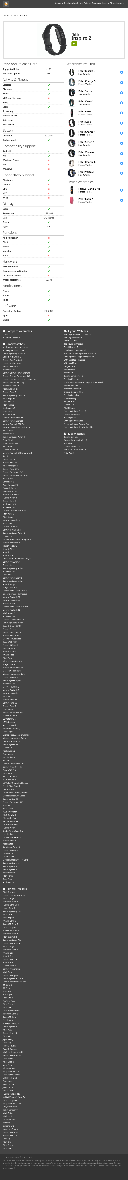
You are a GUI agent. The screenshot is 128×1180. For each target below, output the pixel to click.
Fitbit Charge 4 (9, 927)
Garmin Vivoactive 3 (11, 677)
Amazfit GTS (8, 552)
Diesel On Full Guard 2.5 (13, 619)
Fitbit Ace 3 (69, 453)
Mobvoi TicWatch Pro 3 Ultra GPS (17, 427)
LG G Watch (8, 853)
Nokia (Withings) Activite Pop (76, 424)
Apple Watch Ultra (10, 389)
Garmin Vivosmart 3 (11, 969)
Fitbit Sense (8, 517)
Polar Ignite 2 (8, 478)
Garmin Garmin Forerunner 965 (16, 373)
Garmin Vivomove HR (73, 376)
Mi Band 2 (7, 985)
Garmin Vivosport (10, 975)
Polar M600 (8, 754)
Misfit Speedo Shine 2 (12, 1010)
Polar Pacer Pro (9, 414)
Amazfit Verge (9, 584)
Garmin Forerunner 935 (13, 712)
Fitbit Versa (7, 658)
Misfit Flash (8, 1116)
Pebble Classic (9, 872)
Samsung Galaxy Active (13, 581)
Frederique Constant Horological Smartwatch (83, 382)
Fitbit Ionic (7, 696)
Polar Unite (7, 523)
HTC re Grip (8, 1090)
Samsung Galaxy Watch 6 (14, 353)
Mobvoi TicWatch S (11, 693)
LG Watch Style (9, 719)
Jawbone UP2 (8, 1087)
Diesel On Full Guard (12, 670)
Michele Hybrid (70, 369)
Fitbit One (7, 1142)
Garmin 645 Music (11, 645)
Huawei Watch (9, 827)
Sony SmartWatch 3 (11, 847)
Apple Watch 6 (9, 507)
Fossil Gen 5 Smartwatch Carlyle (17, 558)
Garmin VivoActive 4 (11, 562)
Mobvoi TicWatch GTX (12, 526)
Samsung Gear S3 (10, 744)
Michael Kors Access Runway (15, 606)
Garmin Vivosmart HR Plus (14, 981)
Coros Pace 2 (8, 481)
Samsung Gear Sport (12, 680)
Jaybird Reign (8, 1039)
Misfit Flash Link (10, 1078)
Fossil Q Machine (71, 379)
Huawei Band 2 (9, 965)
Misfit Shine (8, 1113)
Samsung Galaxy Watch (13, 622)
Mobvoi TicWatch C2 (11, 610)
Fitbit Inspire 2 (9, 917)
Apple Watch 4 (9, 616)
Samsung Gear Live (11, 863)
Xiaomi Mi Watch (10, 491)
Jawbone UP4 (8, 1084)
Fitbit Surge (8, 876)
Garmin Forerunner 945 (13, 472)
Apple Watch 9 (9, 369)
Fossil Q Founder (10, 776)
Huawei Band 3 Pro (11, 930)
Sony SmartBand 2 (11, 1071)
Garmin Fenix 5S (10, 703)
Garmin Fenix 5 (9, 706)
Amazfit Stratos (9, 651)
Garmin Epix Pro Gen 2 (12, 360)
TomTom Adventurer (12, 741)
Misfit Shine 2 (8, 1058)
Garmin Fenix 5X (10, 699)
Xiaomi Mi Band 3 (10, 949)
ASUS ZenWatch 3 (10, 725)
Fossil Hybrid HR (71, 347)
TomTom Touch (9, 1001)
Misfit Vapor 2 (9, 613)
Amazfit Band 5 (9, 921)
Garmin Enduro (9, 459)
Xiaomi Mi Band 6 (10, 901)
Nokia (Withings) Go (11, 1023)
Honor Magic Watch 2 (12, 443)
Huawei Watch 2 (10, 715)
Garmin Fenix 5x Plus (12, 632)
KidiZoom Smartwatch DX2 (75, 449)
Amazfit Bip (8, 962)
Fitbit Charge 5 (9, 898)
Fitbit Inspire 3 (9, 398)
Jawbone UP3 (8, 1122)
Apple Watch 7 (9, 433)
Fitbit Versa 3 (8, 514)
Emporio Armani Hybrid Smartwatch (80, 353)
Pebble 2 (6, 760)
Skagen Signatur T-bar (73, 392)
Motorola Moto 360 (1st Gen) (15, 860)
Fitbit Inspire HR (10, 937)
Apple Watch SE (9, 504)
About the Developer (12, 337)
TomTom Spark (9, 789)
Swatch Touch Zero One (13, 831)
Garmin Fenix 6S (10, 462)
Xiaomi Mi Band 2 (10, 1013)
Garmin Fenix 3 (9, 840)
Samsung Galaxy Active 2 (14, 568)
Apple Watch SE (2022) (12, 385)
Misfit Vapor (8, 731)
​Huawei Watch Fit (10, 449)
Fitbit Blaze (7, 773)
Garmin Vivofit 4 (10, 959)
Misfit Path (68, 372)
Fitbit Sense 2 (8, 405)
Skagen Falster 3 (10, 546)
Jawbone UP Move (10, 1129)
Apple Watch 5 (9, 571)
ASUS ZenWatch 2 (10, 779)
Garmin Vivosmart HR (12, 1055)
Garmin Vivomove (72, 414)
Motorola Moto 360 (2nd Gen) (16, 792)
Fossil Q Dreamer (10, 1049)
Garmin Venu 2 (9, 501)
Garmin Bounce (71, 437)
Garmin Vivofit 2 (10, 1135)
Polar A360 (7, 1029)
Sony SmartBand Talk (12, 1103)
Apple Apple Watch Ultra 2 (14, 350)
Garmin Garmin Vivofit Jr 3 (75, 440)
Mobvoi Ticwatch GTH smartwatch (17, 453)
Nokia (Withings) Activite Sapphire (79, 427)
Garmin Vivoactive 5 (11, 366)
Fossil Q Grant (70, 417)
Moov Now (7, 1065)
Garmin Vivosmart (11, 1132)
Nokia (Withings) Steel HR (75, 411)
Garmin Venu (8, 565)
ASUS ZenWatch (10, 815)
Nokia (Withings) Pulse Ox (14, 1097)
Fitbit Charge (8, 1145)
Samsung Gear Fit (10, 1110)
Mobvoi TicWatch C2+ (12, 520)
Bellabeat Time (70, 340)
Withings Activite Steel (73, 420)
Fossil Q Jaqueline (71, 395)
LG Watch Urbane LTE (12, 837)
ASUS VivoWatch (10, 811)
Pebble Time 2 (9, 757)
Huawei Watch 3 (10, 497)
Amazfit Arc (8, 956)
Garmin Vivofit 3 (10, 1033)
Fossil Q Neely (70, 398)
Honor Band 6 (9, 908)
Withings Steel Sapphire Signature (79, 356)
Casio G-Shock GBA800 (13, 626)
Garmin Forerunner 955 (13, 421)
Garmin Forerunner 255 (13, 417)
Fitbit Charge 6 (9, 892)
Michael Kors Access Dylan (14, 738)
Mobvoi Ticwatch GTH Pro (14, 424)
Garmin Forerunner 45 (12, 578)
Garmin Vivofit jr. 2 (72, 446)
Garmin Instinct (9, 603)
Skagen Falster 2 (10, 587)
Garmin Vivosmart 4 (11, 943)
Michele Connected (72, 388)
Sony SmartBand (10, 1106)
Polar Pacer (8, 411)
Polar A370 (7, 991)
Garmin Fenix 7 (9, 392)
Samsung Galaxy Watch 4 (14, 437)
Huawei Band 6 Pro (11, 905)
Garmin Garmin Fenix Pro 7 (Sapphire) (19, 379)
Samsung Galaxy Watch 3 (14, 533)
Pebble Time (8, 834)
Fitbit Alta (7, 1036)
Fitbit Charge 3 (9, 946)
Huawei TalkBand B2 (12, 1094)
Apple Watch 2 (9, 751)
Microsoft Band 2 (10, 1068)
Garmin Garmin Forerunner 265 (16, 376)
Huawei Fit (7, 747)
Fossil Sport (8, 446)
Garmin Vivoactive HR (12, 767)
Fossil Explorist (9, 648)
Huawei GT (7, 536)
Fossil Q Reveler (9, 1045)
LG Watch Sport (9, 722)
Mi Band (6, 988)
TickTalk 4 (68, 443)
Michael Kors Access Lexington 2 (17, 539)
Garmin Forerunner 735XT (14, 763)
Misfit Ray (7, 1042)
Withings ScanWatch (73, 337)
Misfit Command (71, 385)
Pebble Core (8, 1020)
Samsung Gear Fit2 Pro (13, 978)
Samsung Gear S (10, 869)
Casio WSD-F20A (10, 642)
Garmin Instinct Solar (12, 530)
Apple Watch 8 (9, 408)
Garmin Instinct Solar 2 (13, 363)
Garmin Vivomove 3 (11, 542)
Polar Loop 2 (8, 1062)
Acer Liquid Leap (10, 994)
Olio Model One (9, 818)
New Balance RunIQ (11, 728)
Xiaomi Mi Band (9, 1017)
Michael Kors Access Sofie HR (15, 590)
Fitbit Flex (7, 1148)
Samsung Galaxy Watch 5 (14, 395)
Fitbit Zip (6, 1138)
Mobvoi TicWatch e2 (11, 600)
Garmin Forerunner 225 (13, 802)
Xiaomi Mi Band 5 (10, 924)
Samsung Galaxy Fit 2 (12, 911)
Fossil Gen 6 (8, 430)
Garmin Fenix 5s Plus (12, 635)
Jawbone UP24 (9, 1126)
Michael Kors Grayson (12, 661)
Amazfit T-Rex (9, 549)
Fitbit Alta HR (8, 997)
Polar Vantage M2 (10, 485)
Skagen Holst (69, 366)
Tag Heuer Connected (73, 344)
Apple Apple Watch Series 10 (15, 347)
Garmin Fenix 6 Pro (11, 469)
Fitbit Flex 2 (8, 1007)
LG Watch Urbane (10, 824)
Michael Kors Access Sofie (14, 674)
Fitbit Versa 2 (8, 574)
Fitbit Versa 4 (8, 401)
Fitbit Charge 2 (9, 1004)
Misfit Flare (7, 972)
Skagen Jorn (69, 404)
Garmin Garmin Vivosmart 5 (15, 895)
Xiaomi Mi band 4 (10, 933)
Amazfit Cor (8, 953)
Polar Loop (7, 1081)
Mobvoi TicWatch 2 (11, 687)
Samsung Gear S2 (10, 799)
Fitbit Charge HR (10, 1100)
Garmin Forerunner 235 (13, 667)
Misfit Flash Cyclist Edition (14, 1052)
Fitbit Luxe (7, 914)
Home (5, 334)
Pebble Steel (8, 844)
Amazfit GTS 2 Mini (11, 494)
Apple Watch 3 (9, 683)
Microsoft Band (9, 1119)
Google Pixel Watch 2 (12, 357)
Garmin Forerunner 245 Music (16, 475)
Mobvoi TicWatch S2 (11, 597)
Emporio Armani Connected (15, 594)
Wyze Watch (8, 440)
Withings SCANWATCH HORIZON (78, 334)
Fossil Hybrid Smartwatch (75, 350)
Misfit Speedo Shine (11, 1074)
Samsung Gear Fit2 (11, 1026)
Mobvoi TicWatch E (11, 690)
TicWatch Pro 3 (9, 488)
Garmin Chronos (10, 629)
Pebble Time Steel (10, 821)
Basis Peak (7, 879)
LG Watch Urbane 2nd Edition (15, 783)
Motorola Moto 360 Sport (14, 795)
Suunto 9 (7, 456)
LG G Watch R (8, 856)
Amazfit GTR (8, 555)
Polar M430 (8, 709)
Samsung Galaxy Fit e (12, 940)
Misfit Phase (69, 408)
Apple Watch (8, 882)
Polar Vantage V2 (10, 465)
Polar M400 (8, 808)
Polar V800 (7, 805)
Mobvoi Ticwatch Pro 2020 (14, 510)
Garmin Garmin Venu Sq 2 (14, 382)
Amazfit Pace (8, 654)
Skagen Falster (9, 664)
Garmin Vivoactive (11, 850)
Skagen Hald (69, 401)
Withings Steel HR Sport (74, 360)
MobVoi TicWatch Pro (12, 638)
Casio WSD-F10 (9, 770)
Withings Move (70, 363)
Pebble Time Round (11, 786)
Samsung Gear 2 (10, 866)
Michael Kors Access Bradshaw (16, 735)
